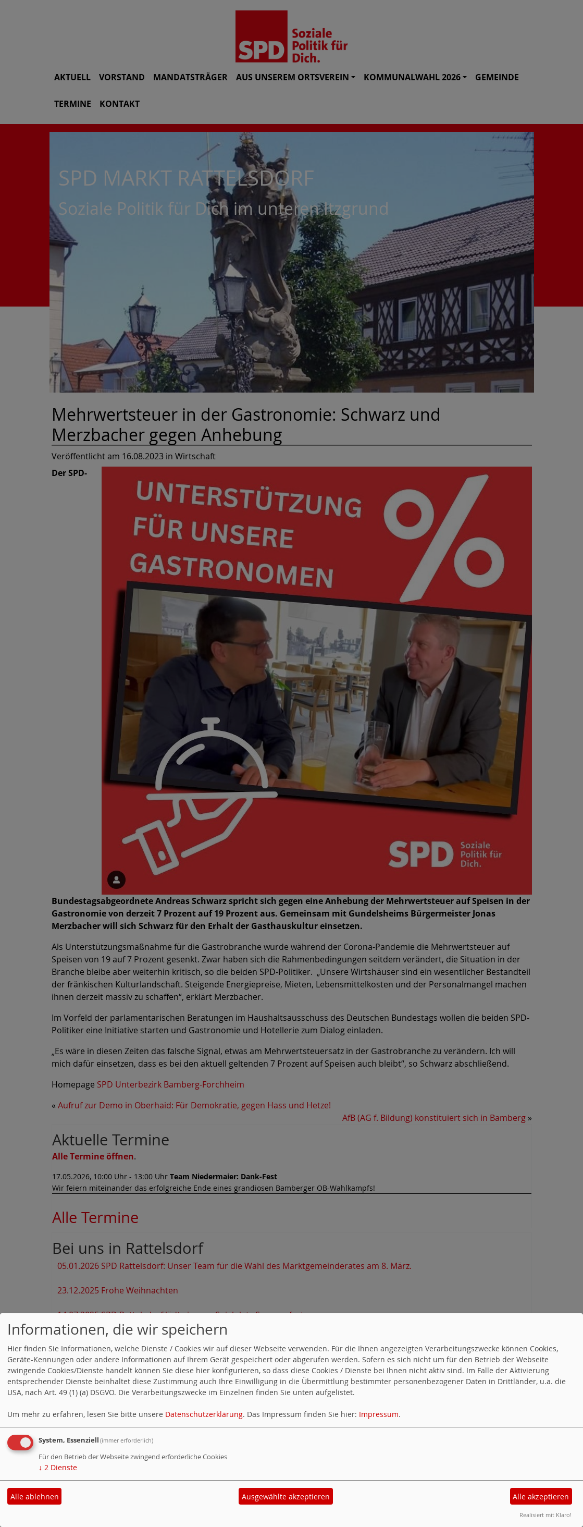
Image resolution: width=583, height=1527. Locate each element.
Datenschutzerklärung (204, 1414)
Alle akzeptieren (541, 1496)
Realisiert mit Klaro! (545, 1515)
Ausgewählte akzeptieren (286, 1496)
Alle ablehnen (34, 1496)
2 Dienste (58, 1467)
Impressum (379, 1414)
